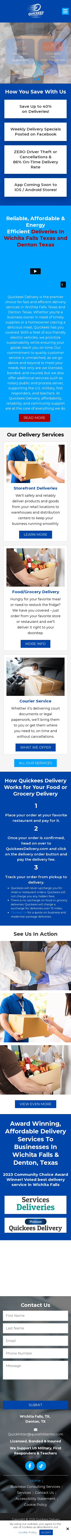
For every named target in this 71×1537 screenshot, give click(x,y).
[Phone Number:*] (35, 1353)
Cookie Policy (27, 1532)
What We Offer (35, 747)
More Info (35, 644)
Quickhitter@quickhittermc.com (35, 1434)
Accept (46, 1532)
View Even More (35, 1104)
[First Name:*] (35, 1316)
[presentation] (29, 1389)
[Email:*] (35, 1341)
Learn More (35, 535)
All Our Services (35, 763)
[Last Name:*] (35, 1328)
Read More (34, 418)
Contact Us (19, 912)
